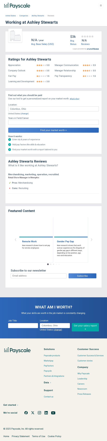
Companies (23, 16)
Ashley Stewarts (38, 16)
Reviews (85, 44)
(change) (25, 113)
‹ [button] (15, 239)
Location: (12, 104)
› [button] (92, 239)
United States (10, 16)
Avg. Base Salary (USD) (42, 44)
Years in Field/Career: (18, 118)
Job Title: (12, 320)
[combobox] (53, 109)
